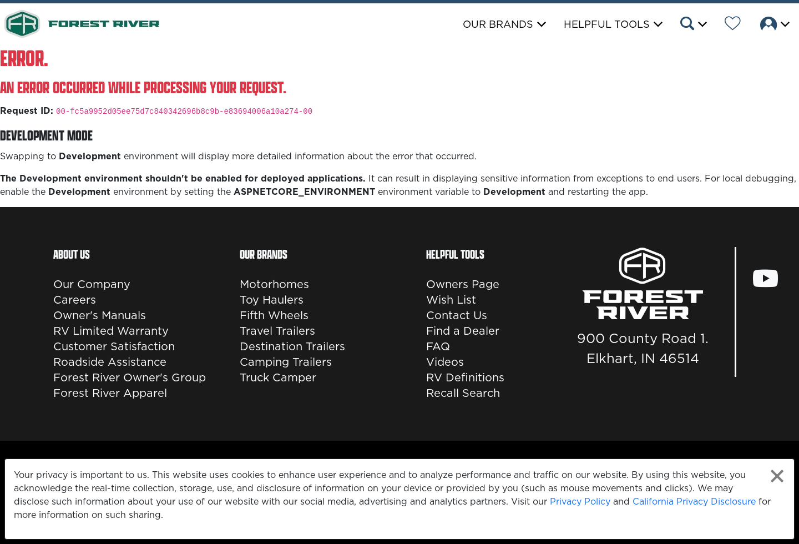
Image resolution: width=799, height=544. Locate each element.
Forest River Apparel (110, 393)
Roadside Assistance (109, 362)
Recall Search (463, 393)
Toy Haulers (272, 300)
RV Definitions (465, 377)
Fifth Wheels (274, 315)
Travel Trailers (277, 331)
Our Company (91, 284)
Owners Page (462, 284)
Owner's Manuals (99, 315)
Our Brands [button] (498, 24)
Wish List (451, 300)
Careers (74, 300)
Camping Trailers (286, 362)
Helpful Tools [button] (607, 24)
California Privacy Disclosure (694, 501)
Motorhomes (274, 284)
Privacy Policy (580, 501)
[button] (693, 25)
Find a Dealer (462, 331)
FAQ (438, 346)
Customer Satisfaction (114, 346)
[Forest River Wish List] (732, 25)
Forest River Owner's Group (129, 377)
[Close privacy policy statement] (777, 476)
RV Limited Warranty (111, 331)
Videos (445, 362)
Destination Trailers (292, 346)
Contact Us (456, 315)
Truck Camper (278, 377)
